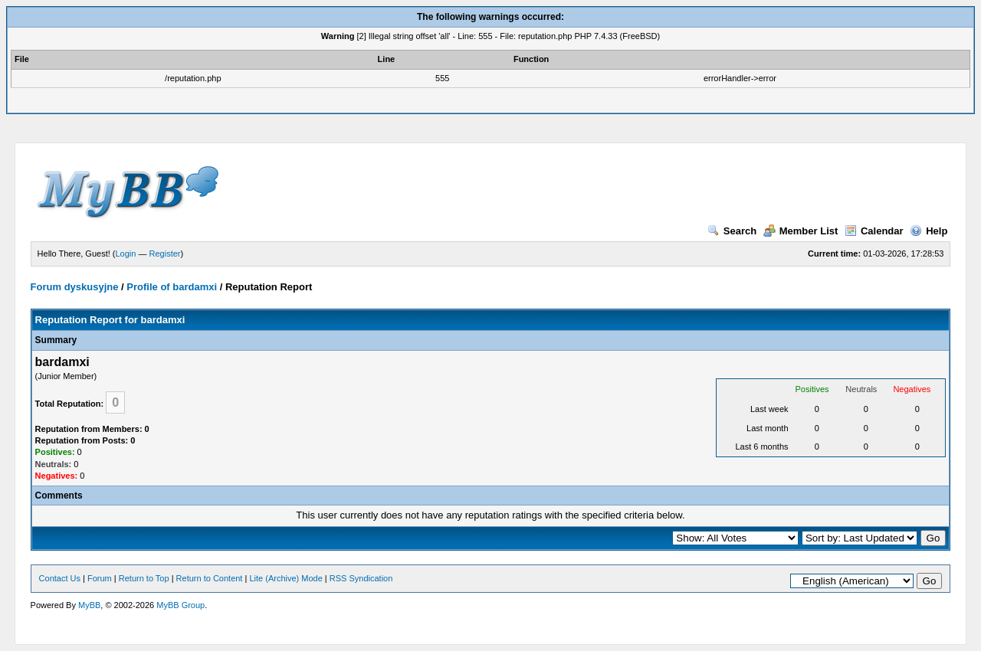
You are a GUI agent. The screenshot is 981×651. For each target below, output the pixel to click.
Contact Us (59, 578)
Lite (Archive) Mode (285, 578)
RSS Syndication (361, 578)
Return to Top (144, 578)
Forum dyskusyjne (75, 287)
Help (928, 231)
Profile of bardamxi (171, 287)
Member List (800, 231)
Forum (99, 578)
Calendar (874, 231)
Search (731, 231)
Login (126, 253)
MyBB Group (180, 605)
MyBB (89, 605)
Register (165, 253)
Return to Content (209, 578)
